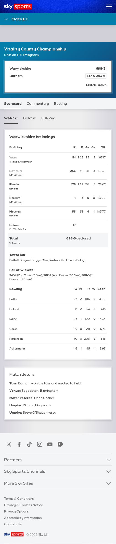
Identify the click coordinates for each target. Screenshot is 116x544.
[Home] (18, 7)
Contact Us (13, 524)
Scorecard (13, 103)
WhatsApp (60, 444)
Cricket (16, 19)
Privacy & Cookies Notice (23, 505)
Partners (13, 460)
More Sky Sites (18, 483)
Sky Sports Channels (24, 471)
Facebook (19, 444)
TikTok (29, 444)
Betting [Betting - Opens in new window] (60, 103)
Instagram (39, 444)
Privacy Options (16, 511)
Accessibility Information (23, 517)
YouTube (49, 444)
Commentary (38, 103)
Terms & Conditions (19, 498)
